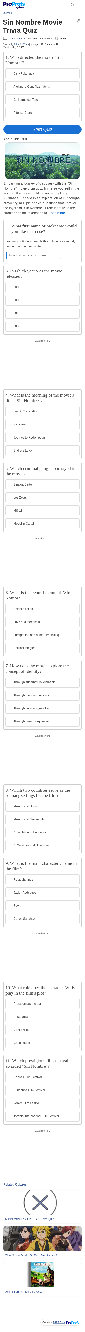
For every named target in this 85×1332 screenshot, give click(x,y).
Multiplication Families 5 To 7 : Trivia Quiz (29, 1219)
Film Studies (15, 38)
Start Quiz (42, 129)
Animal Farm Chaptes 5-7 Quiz (23, 1291)
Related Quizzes (15, 1184)
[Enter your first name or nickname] (33, 255)
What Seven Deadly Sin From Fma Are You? (31, 1255)
